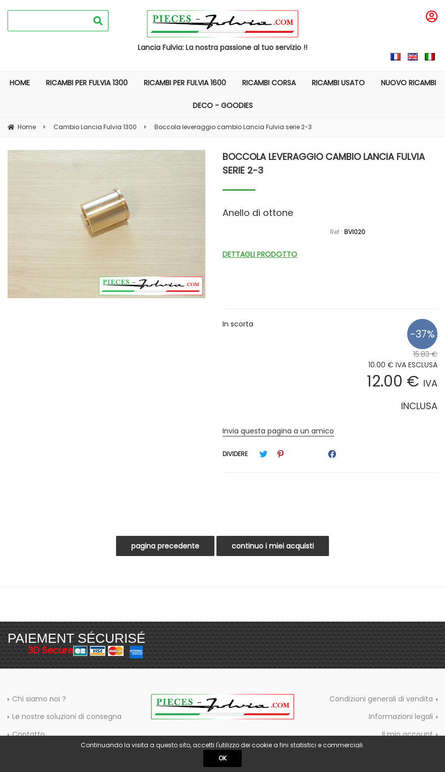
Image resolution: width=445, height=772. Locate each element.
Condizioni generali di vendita (381, 699)
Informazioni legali (401, 716)
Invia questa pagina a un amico (278, 431)
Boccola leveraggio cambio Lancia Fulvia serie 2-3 (323, 163)
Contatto (28, 734)
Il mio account (407, 734)
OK (222, 758)
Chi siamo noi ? (39, 699)
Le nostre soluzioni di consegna (67, 716)
